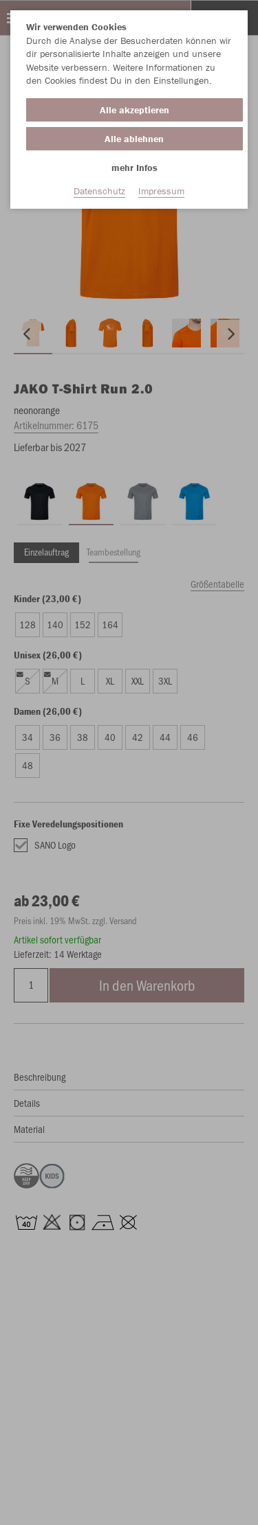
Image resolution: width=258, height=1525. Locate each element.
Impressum (161, 191)
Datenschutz (99, 191)
